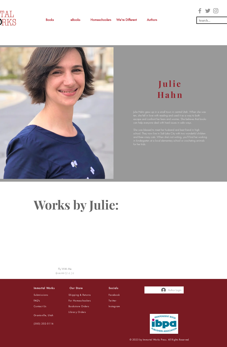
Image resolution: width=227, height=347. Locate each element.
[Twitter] (207, 10)
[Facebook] (199, 10)
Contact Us (40, 306)
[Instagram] (215, 10)
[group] (113, 245)
